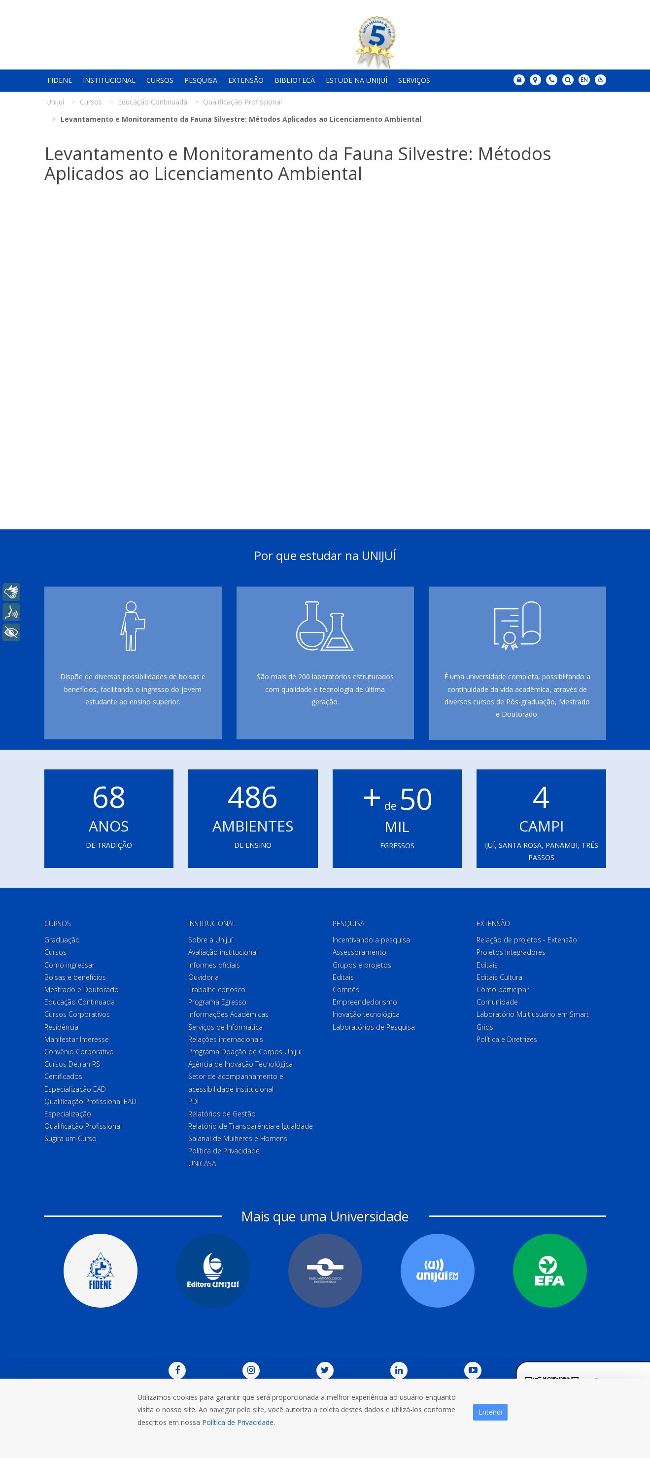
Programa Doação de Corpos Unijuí (245, 1051)
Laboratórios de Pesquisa (374, 1027)
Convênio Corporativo (79, 1051)
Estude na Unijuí (356, 80)
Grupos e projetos (362, 965)
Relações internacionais (225, 1039)
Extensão (246, 80)
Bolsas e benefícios (75, 977)
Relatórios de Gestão (222, 1113)
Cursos (159, 80)
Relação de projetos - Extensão (527, 939)
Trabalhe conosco (216, 989)
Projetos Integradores (511, 952)
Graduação (62, 939)
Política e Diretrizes (507, 1039)
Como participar (503, 989)
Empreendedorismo (365, 1002)
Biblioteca (294, 80)
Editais (343, 977)
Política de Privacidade (224, 1150)
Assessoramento (359, 952)
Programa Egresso (217, 1002)
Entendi (490, 1412)
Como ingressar (69, 965)
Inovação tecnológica (366, 1014)
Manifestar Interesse (76, 1039)
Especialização (67, 1113)
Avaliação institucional (223, 952)
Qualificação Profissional (83, 1126)
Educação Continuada (79, 1002)
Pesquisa (200, 80)
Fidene (59, 80)
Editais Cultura (499, 977)
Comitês (346, 989)
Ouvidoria (203, 977)
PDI (193, 1101)
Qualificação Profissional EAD (90, 1101)
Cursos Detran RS (72, 1064)
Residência (61, 1027)
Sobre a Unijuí (210, 939)
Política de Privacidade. (238, 1422)
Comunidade (497, 1002)
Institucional (109, 80)
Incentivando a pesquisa (371, 939)
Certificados (63, 1076)
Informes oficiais (214, 965)
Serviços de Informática (225, 1027)
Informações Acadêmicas (228, 1014)
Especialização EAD (75, 1089)
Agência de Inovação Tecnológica (240, 1064)
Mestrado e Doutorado (81, 989)
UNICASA (202, 1163)
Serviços (414, 80)
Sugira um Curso (70, 1138)
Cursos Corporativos (77, 1014)
